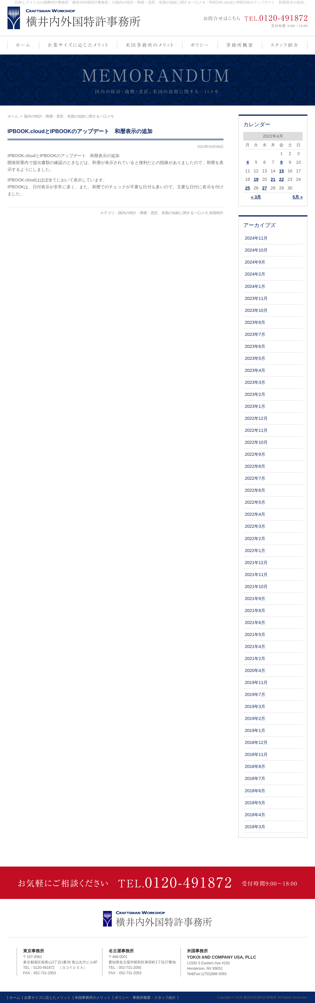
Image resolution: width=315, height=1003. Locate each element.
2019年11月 (256, 682)
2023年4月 (255, 370)
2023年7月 (255, 334)
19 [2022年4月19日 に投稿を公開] (256, 179)
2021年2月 (255, 658)
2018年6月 (255, 790)
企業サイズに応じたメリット (47, 998)
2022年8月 (255, 466)
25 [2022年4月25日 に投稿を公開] (247, 188)
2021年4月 (255, 646)
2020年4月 (255, 670)
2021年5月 (255, 634)
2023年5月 (255, 358)
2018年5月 (255, 802)
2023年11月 (256, 298)
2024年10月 (256, 250)
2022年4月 (255, 514)
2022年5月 (255, 502)
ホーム (13, 116)
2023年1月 (255, 406)
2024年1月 (255, 286)
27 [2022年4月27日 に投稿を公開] (264, 188)
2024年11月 (256, 238)
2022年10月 (256, 442)
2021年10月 (256, 586)
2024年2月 (255, 274)
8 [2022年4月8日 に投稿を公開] (281, 162)
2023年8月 (255, 322)
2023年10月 (256, 310)
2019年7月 (255, 694)
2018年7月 (255, 778)
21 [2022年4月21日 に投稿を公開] (273, 179)
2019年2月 (255, 718)
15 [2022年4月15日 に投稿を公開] (281, 171)
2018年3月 (255, 826)
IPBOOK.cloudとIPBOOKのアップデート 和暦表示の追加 (80, 131)
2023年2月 (255, 394)
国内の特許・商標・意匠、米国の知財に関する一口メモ (163, 213)
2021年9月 (255, 598)
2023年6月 (255, 346)
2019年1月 (255, 730)
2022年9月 (255, 454)
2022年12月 (256, 418)
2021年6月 (255, 622)
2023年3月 (255, 382)
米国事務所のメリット (93, 998)
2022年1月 (255, 550)
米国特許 (216, 213)
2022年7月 (255, 478)
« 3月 (256, 197)
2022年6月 (255, 490)
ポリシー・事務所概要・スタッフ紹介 (145, 998)
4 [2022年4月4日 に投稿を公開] (247, 162)
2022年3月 (255, 526)
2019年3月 (255, 706)
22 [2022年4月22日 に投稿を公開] (281, 179)
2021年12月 (256, 562)
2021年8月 (255, 610)
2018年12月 (256, 742)
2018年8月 (255, 766)
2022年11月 (256, 430)
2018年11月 (256, 754)
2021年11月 (256, 574)
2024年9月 (255, 262)
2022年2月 (255, 538)
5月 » (297, 197)
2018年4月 (255, 814)
